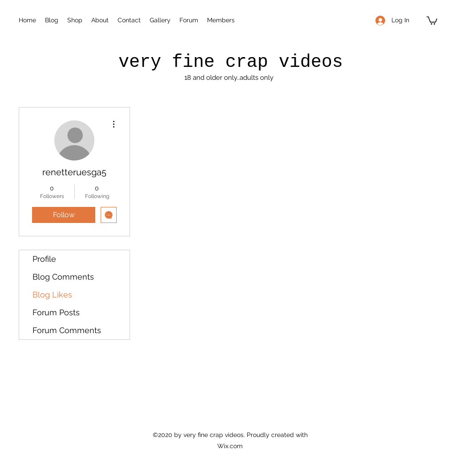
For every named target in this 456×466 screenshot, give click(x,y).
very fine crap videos (230, 62)
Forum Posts (56, 312)
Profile (44, 259)
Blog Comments (63, 276)
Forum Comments (67, 330)
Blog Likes (52, 294)
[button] (432, 20)
